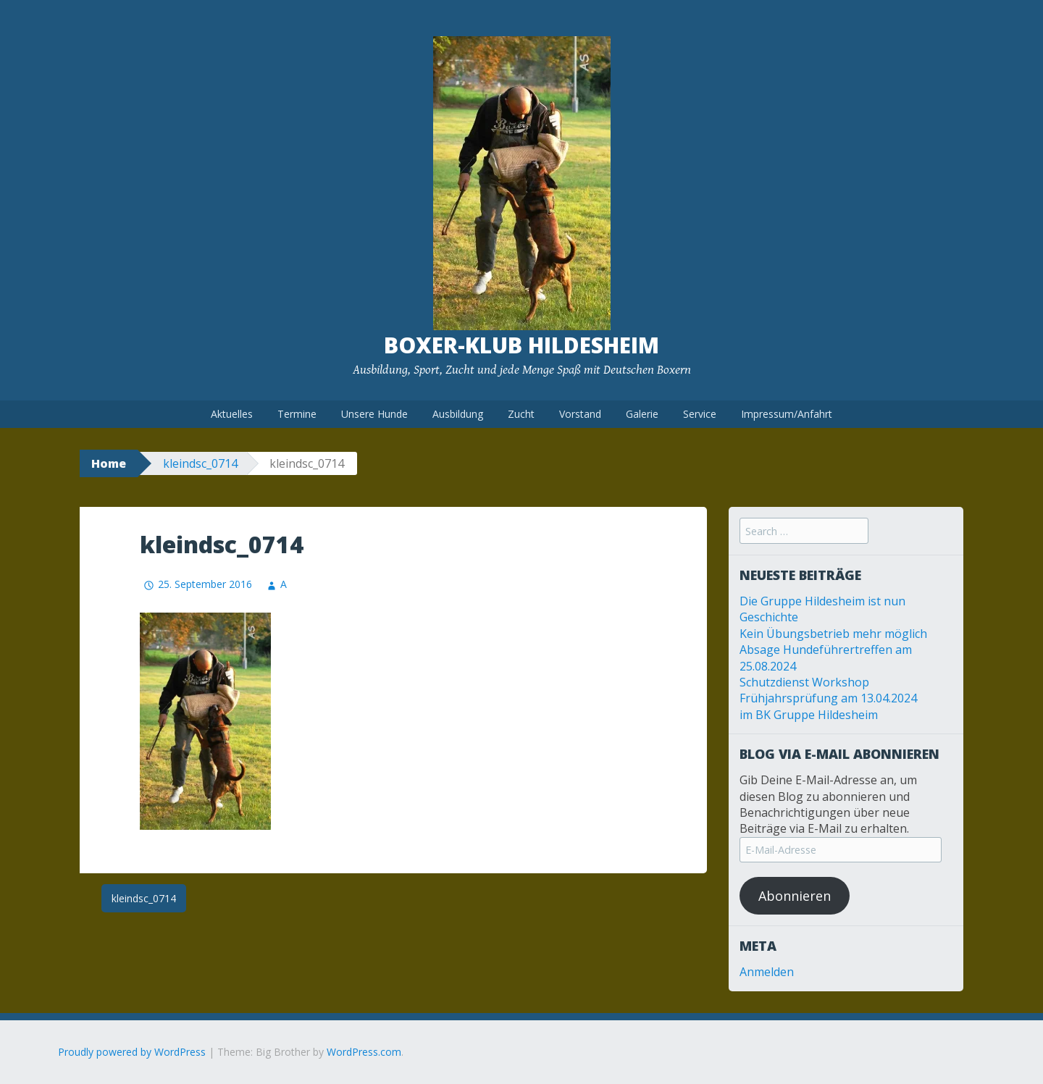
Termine (297, 414)
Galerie (642, 414)
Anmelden (767, 972)
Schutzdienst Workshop (804, 682)
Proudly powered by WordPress (132, 1052)
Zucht (521, 414)
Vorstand (580, 414)
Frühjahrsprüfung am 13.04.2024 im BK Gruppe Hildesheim (828, 706)
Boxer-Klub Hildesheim (521, 345)
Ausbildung (457, 414)
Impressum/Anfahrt (786, 414)
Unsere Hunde (374, 414)
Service (699, 414)
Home (108, 463)
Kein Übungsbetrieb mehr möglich (833, 634)
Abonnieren (794, 895)
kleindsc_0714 (200, 463)
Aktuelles (232, 414)
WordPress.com (364, 1052)
